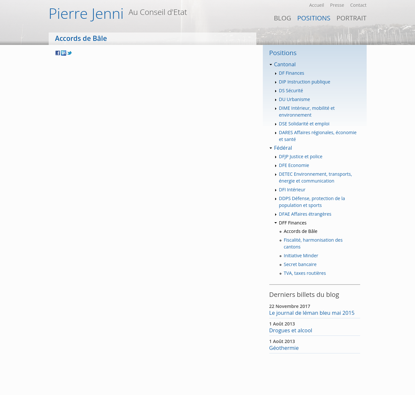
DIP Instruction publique (304, 82)
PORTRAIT (351, 18)
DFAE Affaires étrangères (305, 214)
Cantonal (285, 64)
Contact (358, 5)
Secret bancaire (300, 264)
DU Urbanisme (294, 99)
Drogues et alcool (290, 330)
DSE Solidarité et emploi (304, 124)
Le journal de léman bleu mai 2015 (312, 312)
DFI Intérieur (292, 189)
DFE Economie (294, 165)
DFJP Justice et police (301, 156)
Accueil (316, 5)
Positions (313, 18)
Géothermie (284, 347)
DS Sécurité (291, 90)
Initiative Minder (301, 255)
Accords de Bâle (301, 231)
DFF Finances (293, 223)
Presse (337, 5)
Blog (282, 18)
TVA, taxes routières (305, 273)
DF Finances (291, 73)
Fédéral (283, 147)
